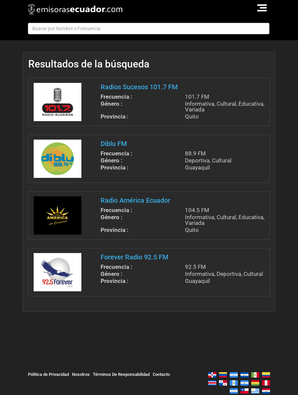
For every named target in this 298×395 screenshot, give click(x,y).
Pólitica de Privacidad (48, 374)
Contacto (161, 374)
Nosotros (81, 374)
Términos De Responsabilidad (121, 374)
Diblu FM (114, 144)
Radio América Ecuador (135, 200)
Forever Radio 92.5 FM (134, 257)
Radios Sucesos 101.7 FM (139, 87)
